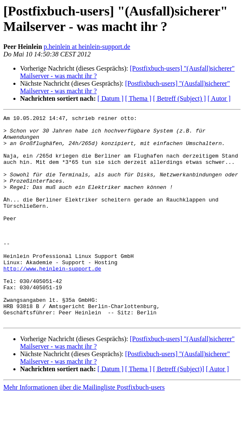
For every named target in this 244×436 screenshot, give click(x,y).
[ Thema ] (138, 98)
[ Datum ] (110, 98)
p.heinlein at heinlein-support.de (87, 46)
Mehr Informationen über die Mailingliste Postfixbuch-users (84, 428)
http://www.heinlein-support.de (52, 299)
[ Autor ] (219, 98)
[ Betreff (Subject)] (178, 410)
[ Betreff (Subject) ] (179, 98)
